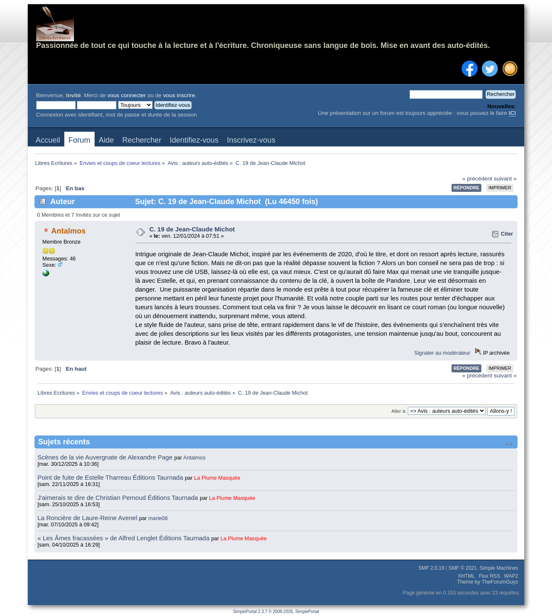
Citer (507, 234)
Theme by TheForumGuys (487, 582)
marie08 (158, 518)
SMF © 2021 (463, 568)
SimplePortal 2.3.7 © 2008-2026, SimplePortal (276, 611)
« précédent (477, 178)
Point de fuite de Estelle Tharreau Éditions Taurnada (111, 477)
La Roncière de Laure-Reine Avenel (87, 517)
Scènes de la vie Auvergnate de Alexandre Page (105, 457)
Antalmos (68, 231)
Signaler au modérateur (442, 353)
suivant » (505, 178)
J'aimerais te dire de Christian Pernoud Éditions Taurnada (118, 497)
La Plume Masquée (217, 478)
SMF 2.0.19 (431, 568)
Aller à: (399, 411)
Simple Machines (499, 568)
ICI (512, 113)
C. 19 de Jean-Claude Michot (192, 229)
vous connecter (126, 95)
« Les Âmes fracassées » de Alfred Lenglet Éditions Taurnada (124, 538)
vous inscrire (179, 95)
